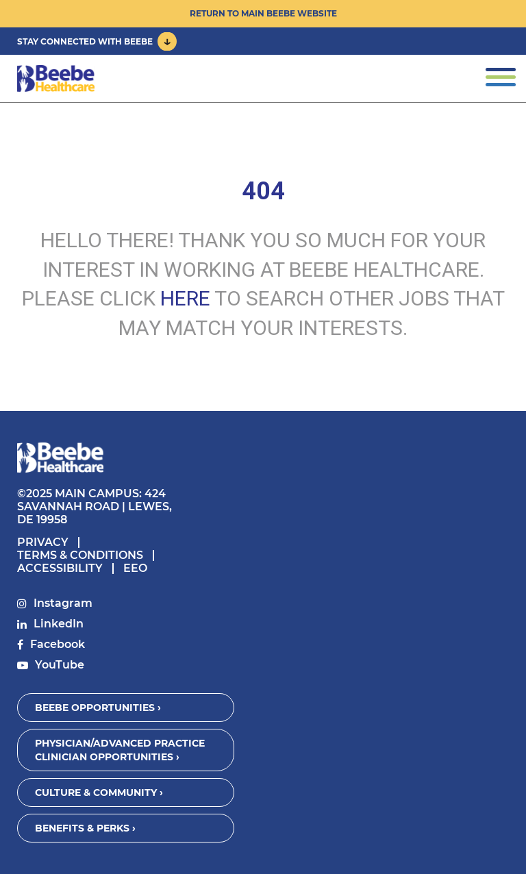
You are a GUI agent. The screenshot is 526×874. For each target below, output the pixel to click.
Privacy (42, 542)
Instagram (63, 603)
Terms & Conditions (80, 555)
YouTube (59, 664)
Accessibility (60, 568)
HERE (185, 298)
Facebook (57, 644)
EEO (135, 568)
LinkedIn (59, 623)
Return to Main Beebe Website (263, 13)
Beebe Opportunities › (98, 707)
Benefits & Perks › (85, 828)
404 (263, 191)
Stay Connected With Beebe (85, 41)
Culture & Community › (99, 792)
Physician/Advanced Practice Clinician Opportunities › (120, 750)
